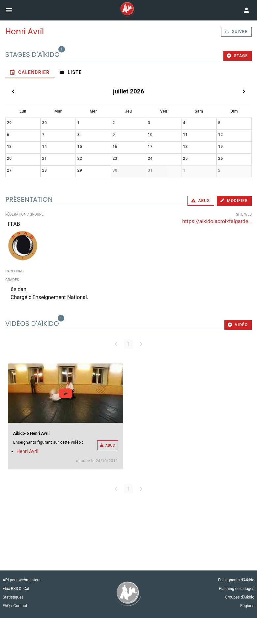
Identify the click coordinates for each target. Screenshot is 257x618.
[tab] (30, 72)
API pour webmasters (22, 580)
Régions (247, 605)
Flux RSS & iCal (16, 588)
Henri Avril (27, 451)
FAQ (7, 605)
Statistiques (13, 597)
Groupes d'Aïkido (239, 597)
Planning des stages (236, 588)
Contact (20, 605)
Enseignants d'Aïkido (236, 580)
